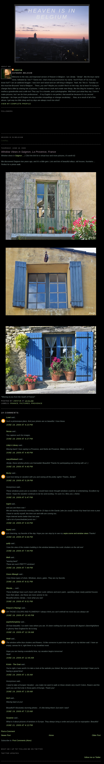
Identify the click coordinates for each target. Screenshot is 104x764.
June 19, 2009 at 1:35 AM (19, 675)
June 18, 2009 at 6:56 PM (19, 537)
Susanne (9, 718)
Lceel (8, 417)
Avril (8, 698)
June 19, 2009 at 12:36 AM (20, 632)
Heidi (8, 639)
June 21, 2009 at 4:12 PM (19, 725)
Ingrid (8, 504)
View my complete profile (16, 104)
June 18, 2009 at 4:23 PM (19, 425)
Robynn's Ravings (13, 608)
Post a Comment (8, 731)
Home (51, 735)
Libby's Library (12, 445)
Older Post (96, 735)
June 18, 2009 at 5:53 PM (19, 523)
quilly (8, 543)
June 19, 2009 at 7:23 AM (19, 711)
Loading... (5, 140)
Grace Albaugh (12, 574)
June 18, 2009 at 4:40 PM (19, 453)
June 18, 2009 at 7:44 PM (19, 551)
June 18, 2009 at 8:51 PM (19, 582)
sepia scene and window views (76, 533)
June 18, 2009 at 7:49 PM (19, 568)
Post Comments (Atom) (21, 740)
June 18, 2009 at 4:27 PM (19, 439)
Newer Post (6, 735)
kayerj (8, 529)
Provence (36, 403)
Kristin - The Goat (13, 664)
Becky (8, 473)
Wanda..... (10, 588)
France (14, 403)
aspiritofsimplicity (13, 622)
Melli (8, 557)
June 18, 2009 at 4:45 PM (19, 467)
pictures (25, 403)
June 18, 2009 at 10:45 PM (20, 615)
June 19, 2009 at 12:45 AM (20, 658)
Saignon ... (19, 156)
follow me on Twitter (92, 757)
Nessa (8, 431)
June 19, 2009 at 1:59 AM (19, 691)
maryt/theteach (12, 459)
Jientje (18, 70)
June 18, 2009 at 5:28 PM (19, 480)
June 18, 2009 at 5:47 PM (19, 497)
